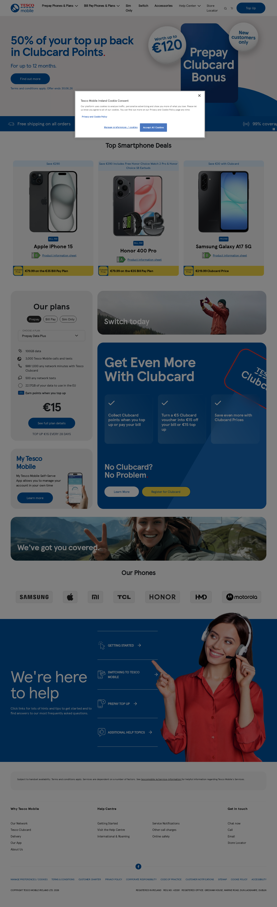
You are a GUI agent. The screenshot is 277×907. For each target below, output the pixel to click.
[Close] (199, 95)
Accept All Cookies (153, 127)
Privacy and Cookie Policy (94, 116)
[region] (140, 114)
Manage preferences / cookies (121, 127)
